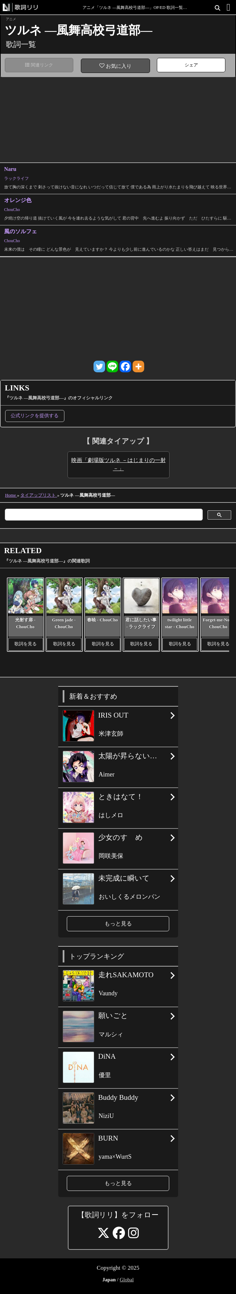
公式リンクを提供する (35, 415)
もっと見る (118, 923)
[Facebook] (125, 366)
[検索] (103, 515)
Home (11, 495)
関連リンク (39, 64)
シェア (191, 64)
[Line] (112, 366)
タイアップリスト (38, 495)
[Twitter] (99, 366)
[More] (138, 366)
